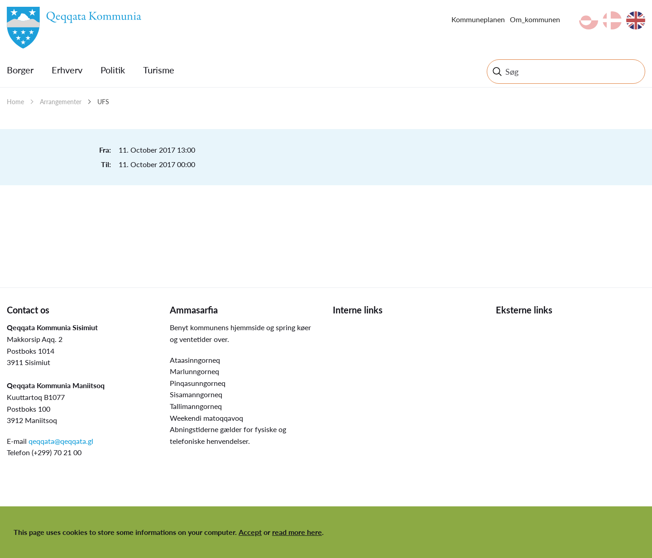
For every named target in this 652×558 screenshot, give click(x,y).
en (635, 20)
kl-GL (588, 20)
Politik (113, 69)
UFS (103, 102)
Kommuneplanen (478, 19)
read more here (297, 532)
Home (15, 102)
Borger (20, 69)
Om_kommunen (535, 19)
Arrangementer (61, 102)
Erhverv (67, 69)
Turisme (158, 69)
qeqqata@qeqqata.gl (61, 441)
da (612, 20)
